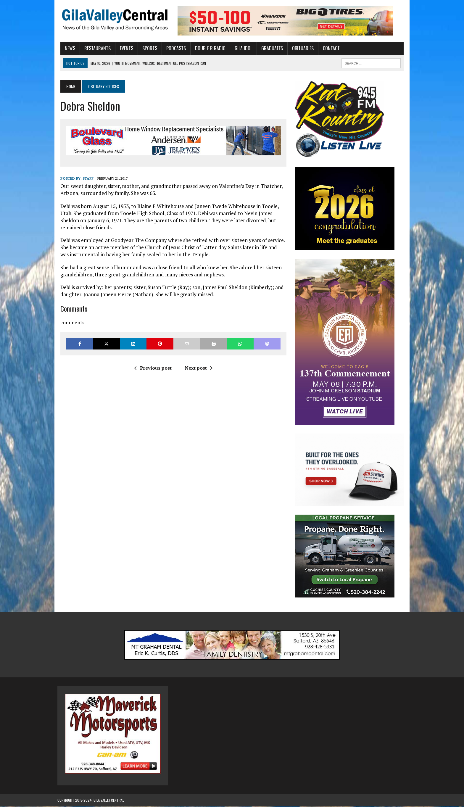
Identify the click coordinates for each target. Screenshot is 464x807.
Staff (85, 178)
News (67, 48)
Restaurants (94, 48)
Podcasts (173, 48)
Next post (197, 368)
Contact (328, 48)
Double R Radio (207, 48)
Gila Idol (240, 48)
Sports (146, 48)
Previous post (151, 368)
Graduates (269, 48)
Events (123, 48)
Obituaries (300, 48)
